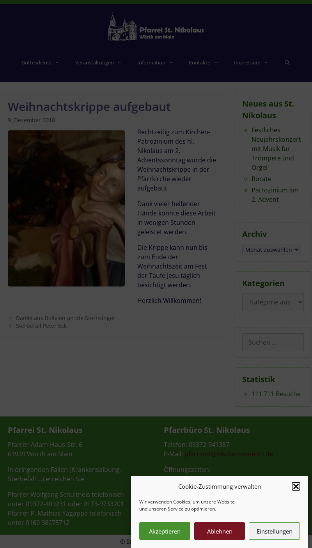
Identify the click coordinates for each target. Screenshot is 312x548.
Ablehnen (219, 537)
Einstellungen (274, 537)
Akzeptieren (165, 537)
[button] (296, 492)
